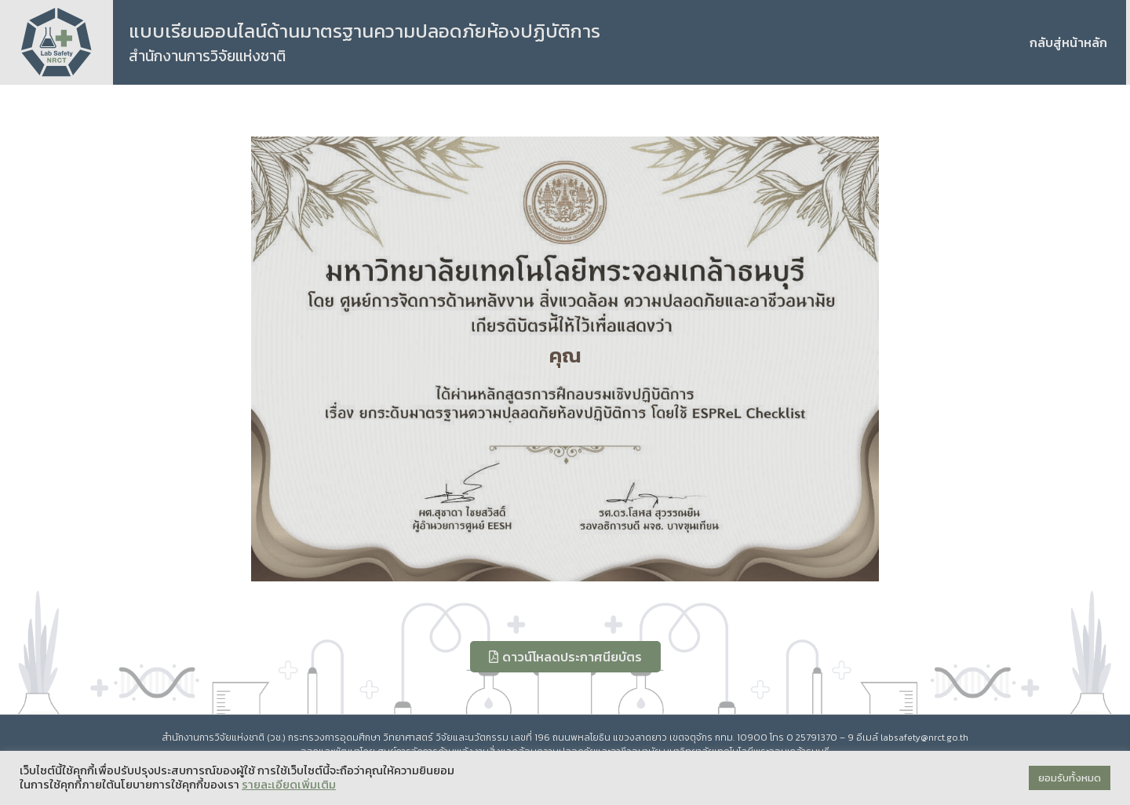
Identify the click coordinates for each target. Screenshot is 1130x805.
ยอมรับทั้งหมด (1069, 777)
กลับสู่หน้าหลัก (1068, 42)
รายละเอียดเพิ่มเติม (289, 784)
